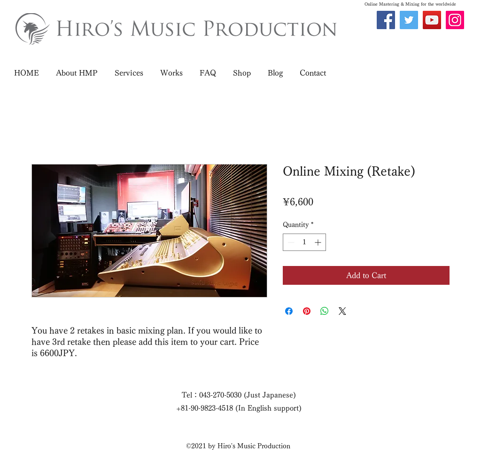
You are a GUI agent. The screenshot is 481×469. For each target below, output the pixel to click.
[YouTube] (432, 20)
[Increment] (319, 242)
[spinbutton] (304, 242)
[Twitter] (409, 20)
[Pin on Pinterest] (306, 311)
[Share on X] (342, 311)
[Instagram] (455, 20)
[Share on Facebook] (289, 311)
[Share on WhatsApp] (324, 311)
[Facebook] (386, 20)
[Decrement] (290, 242)
